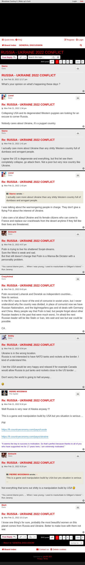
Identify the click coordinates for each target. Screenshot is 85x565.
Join (81, 1)
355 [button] (78, 61)
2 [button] (60, 61)
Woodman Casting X (9, 1)
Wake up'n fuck (24, 1)
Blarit (4, 505)
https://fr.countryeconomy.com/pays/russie (24, 429)
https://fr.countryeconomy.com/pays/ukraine (25, 436)
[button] (52, 62)
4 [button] (67, 61)
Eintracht (12, 232)
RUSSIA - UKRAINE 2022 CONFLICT (32, 52)
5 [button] (71, 61)
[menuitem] (18, 39)
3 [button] (64, 61)
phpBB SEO (47, 556)
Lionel (11, 96)
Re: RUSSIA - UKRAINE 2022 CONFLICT (28, 104)
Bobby (11, 336)
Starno (4, 66)
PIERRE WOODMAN (18, 391)
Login (74, 1)
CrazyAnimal (7, 277)
